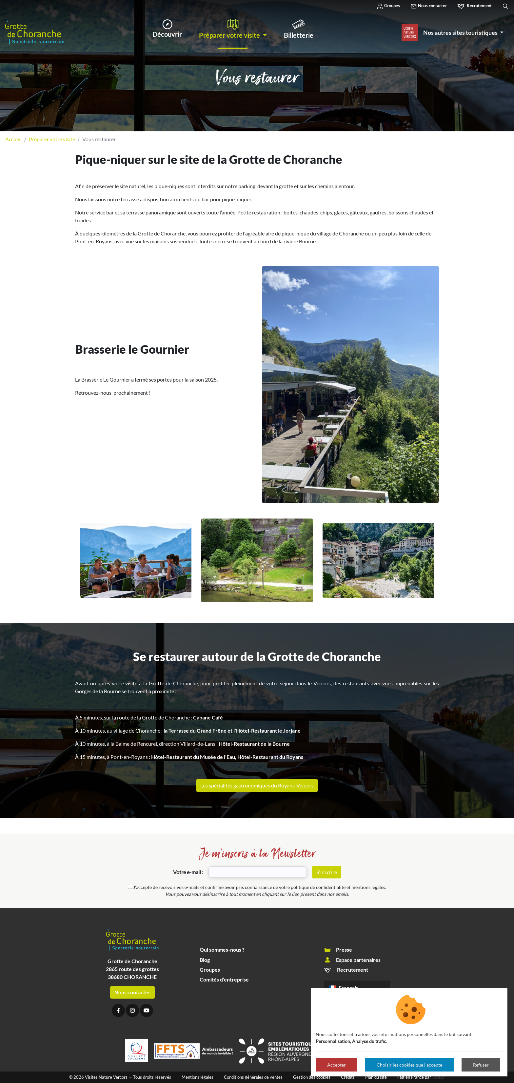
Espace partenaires (352, 960)
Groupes (388, 6)
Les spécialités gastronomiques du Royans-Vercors (257, 785)
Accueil (13, 139)
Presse (338, 950)
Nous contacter (428, 6)
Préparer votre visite (52, 139)
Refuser (481, 1065)
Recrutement (474, 6)
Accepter (336, 1065)
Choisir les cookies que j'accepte (409, 1065)
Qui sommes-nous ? (222, 949)
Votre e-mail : (188, 872)
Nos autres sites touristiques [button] (461, 32)
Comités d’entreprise (224, 979)
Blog (205, 960)
